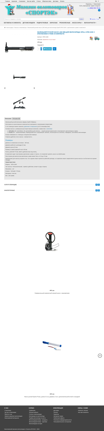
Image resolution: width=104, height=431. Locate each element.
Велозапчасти (90, 22)
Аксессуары (77, 22)
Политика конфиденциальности (62, 420)
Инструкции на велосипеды (37, 416)
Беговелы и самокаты (12, 22)
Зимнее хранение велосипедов (13, 416)
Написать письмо (83, 410)
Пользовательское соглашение (62, 421)
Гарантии (56, 414)
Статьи (39, 1)
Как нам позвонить (83, 412)
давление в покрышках (30, 126)
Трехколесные (64, 22)
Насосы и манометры (20, 27)
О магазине (22, 1)
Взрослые (53, 22)
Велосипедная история (35, 423)
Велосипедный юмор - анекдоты (38, 420)
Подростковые (42, 22)
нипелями (49, 128)
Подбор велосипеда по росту (37, 418)
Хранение (14, 1)
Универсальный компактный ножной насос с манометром (52, 293)
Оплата (62, 1)
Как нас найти (31, 1)
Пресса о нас (8, 414)
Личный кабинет (33, 412)
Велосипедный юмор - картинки (38, 421)
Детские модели (29, 22)
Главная (7, 1)
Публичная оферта (58, 418)
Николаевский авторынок (11, 418)
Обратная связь (46, 1)
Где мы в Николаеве (10, 412)
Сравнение (32, 410)
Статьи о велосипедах (35, 414)
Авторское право (58, 416)
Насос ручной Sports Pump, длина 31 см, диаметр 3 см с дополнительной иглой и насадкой (52, 396)
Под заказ (47, 48)
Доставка (55, 1)
